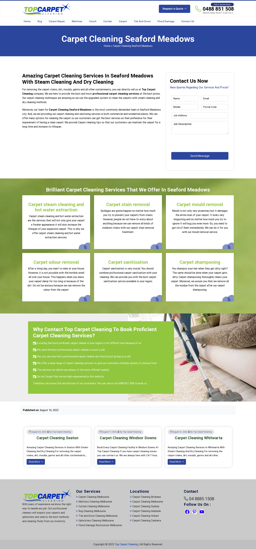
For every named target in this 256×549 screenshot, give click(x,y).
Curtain (107, 21)
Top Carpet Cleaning (126, 544)
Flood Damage (166, 21)
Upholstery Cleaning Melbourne (96, 520)
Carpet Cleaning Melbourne (94, 496)
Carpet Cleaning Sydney (145, 506)
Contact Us (187, 21)
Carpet (123, 21)
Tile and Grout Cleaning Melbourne (98, 515)
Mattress (77, 21)
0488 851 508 (218, 9)
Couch (92, 21)
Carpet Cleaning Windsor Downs (128, 438)
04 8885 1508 (201, 498)
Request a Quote (174, 8)
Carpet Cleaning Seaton (57, 438)
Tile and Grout (142, 21)
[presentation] (190, 141)
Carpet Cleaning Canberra (146, 520)
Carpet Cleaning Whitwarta (198, 438)
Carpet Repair (57, 21)
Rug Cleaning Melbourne (92, 511)
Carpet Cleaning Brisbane (146, 496)
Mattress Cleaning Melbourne (95, 501)
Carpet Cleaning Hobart (145, 515)
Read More (36, 461)
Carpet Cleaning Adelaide (146, 511)
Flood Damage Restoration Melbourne (100, 525)
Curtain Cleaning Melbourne (94, 506)
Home (27, 21)
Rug (40, 21)
